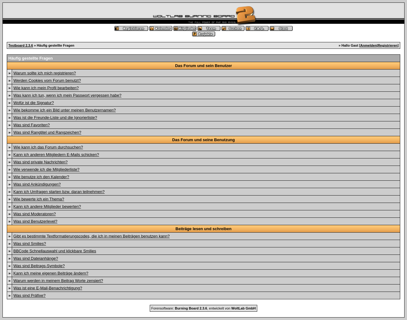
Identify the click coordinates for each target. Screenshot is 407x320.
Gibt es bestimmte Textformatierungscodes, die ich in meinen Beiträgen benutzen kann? (91, 236)
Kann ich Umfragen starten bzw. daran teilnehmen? (59, 191)
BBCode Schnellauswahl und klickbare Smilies (54, 251)
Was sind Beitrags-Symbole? (39, 265)
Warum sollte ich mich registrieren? (44, 73)
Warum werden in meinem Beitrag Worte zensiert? (58, 280)
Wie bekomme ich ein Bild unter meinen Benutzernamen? (64, 110)
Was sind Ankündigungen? (37, 184)
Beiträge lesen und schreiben (203, 228)
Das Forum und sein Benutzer (203, 65)
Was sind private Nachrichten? (40, 162)
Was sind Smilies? (29, 243)
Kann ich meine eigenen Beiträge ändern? (50, 273)
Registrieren (387, 45)
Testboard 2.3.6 (20, 45)
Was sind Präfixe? (29, 295)
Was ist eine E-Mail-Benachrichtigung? (47, 288)
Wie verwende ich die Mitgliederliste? (46, 169)
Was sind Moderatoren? (34, 214)
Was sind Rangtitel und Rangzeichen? (47, 132)
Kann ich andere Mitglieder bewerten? (47, 206)
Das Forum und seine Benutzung (203, 139)
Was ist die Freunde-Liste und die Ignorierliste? (55, 117)
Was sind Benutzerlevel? (35, 221)
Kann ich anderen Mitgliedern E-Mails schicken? (56, 154)
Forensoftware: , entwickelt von (203, 308)
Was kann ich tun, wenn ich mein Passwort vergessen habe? (67, 95)
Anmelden (368, 45)
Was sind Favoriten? (31, 125)
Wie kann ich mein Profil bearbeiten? (46, 88)
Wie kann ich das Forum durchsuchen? (48, 147)
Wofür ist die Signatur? (33, 102)
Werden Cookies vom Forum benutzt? (47, 80)
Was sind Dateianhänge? (35, 258)
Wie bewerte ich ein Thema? (38, 199)
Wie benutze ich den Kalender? (41, 177)
